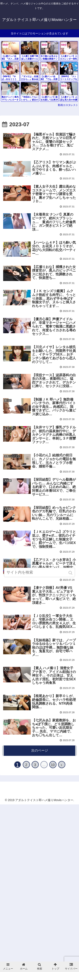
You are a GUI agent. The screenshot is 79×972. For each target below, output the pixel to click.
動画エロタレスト (68, 105)
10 (53, 765)
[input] (39, 572)
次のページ (39, 750)
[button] (71, 573)
